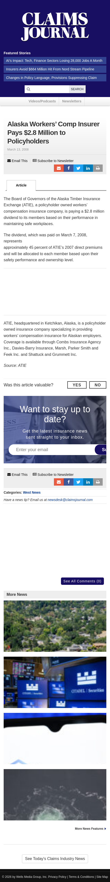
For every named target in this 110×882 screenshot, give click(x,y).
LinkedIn (88, 168)
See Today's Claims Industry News (55, 859)
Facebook (68, 168)
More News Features (89, 828)
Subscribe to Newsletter (53, 161)
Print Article (98, 168)
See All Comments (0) (82, 581)
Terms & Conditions (81, 877)
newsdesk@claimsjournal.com (70, 500)
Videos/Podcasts (42, 101)
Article (21, 185)
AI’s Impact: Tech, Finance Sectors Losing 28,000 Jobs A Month (54, 61)
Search (77, 89)
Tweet (78, 168)
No (98, 385)
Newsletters (71, 101)
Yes (77, 385)
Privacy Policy (57, 877)
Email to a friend (59, 168)
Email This (17, 161)
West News (31, 492)
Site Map (102, 877)
